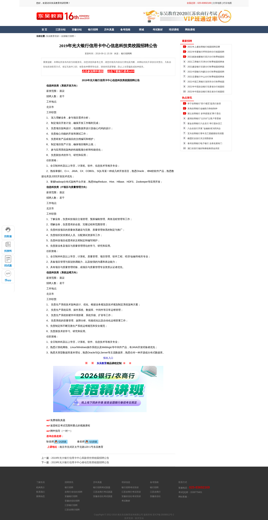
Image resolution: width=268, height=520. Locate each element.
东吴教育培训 (52, 36)
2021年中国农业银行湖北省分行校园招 (205, 91)
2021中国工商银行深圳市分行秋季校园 (205, 81)
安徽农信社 (155, 496)
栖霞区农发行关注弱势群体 (200, 138)
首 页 (44, 29)
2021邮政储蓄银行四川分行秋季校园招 (205, 57)
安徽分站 (77, 29)
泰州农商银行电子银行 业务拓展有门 (204, 143)
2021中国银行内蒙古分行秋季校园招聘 (205, 71)
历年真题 (109, 29)
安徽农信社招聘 (72, 501)
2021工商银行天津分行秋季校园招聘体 (205, 62)
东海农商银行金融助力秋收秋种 (202, 108)
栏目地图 (227, 3)
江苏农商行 (155, 492)
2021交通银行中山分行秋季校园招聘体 (205, 76)
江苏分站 (61, 29)
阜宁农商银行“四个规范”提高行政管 (204, 103)
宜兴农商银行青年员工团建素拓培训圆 (205, 133)
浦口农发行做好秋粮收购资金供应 (203, 148)
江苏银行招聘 (71, 505)
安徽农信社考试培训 (131, 496)
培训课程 (174, 29)
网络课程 (190, 29)
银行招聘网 (126, 53)
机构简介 (40, 487)
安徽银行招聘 (71, 496)
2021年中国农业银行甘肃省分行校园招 (205, 86)
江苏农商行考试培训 (131, 492)
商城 (141, 29)
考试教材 (158, 29)
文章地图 (217, 3)
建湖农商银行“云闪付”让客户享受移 (204, 118)
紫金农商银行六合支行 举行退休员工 (204, 123)
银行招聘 (93, 29)
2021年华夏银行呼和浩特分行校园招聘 (205, 52)
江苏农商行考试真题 (102, 492)
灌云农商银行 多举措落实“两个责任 (204, 113)
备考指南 (125, 29)
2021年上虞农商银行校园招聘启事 (203, 47)
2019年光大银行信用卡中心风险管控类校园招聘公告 (80, 457)
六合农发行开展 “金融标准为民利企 (204, 128)
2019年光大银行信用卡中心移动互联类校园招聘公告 (80, 462)
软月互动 (139, 518)
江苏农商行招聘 (72, 509)
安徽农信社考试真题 (102, 496)
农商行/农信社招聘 (73, 492)
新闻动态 (40, 496)
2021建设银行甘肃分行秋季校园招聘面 (205, 66)
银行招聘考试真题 (101, 487)
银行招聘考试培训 (130, 487)
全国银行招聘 (67, 36)
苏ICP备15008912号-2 (163, 514)
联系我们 (40, 492)
